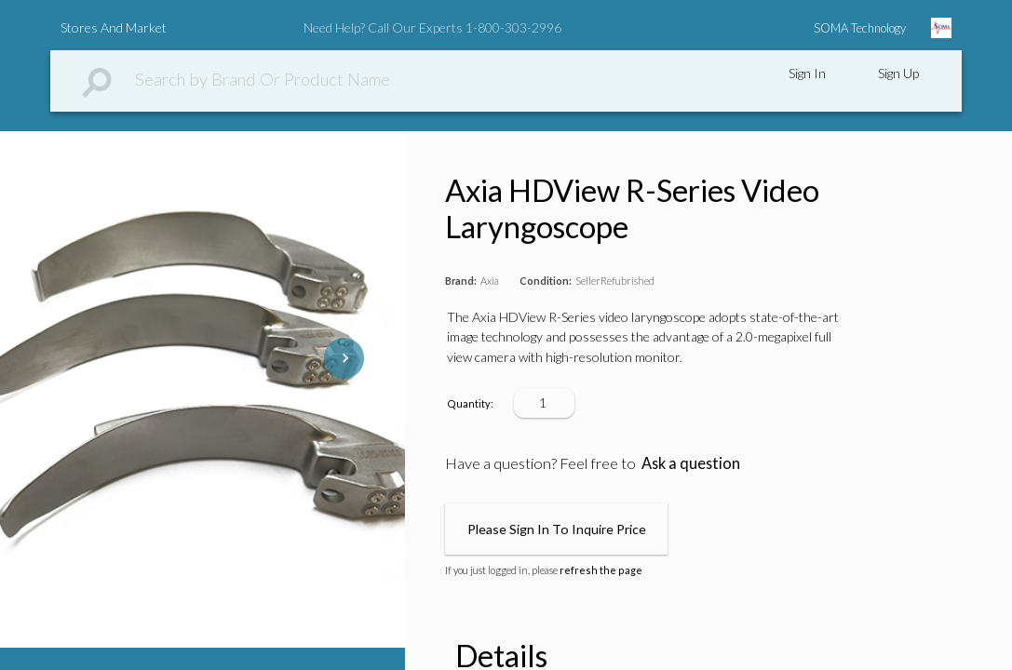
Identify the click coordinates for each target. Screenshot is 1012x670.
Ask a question (690, 463)
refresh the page (601, 570)
